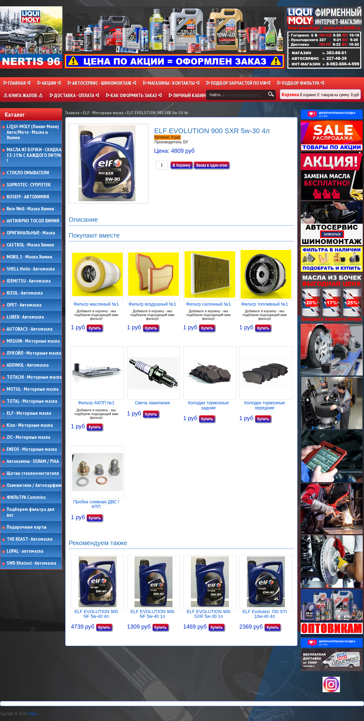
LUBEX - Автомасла (25, 317)
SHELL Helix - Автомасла (31, 269)
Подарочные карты (27, 527)
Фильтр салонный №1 (208, 304)
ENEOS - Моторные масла (32, 449)
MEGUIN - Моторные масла (33, 341)
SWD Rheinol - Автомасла (31, 563)
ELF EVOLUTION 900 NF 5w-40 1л (152, 614)
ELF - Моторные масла (29, 413)
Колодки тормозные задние (208, 405)
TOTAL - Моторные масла (32, 401)
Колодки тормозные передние (264, 405)
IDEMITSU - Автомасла (29, 281)
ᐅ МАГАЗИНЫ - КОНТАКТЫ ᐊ (171, 83)
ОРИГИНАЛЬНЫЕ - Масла (31, 233)
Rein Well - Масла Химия (30, 209)
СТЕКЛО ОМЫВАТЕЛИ (28, 173)
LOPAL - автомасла (25, 551)
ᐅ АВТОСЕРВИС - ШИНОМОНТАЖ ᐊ (101, 83)
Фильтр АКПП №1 (96, 402)
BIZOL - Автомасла (25, 293)
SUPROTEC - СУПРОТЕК (29, 185)
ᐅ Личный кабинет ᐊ (192, 95)
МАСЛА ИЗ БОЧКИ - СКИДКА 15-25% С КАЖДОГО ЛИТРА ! (34, 155)
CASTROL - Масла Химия (30, 245)
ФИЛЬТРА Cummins (26, 497)
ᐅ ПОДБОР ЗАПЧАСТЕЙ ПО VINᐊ (238, 83)
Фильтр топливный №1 (264, 304)
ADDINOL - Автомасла (28, 365)
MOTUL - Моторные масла (33, 389)
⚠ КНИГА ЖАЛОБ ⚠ (23, 95)
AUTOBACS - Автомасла (30, 329)
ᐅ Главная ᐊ (16, 83)
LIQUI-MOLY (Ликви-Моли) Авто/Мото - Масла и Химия (33, 132)
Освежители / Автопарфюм (34, 485)
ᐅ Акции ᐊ (49, 83)
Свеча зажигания (152, 402)
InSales (32, 713)
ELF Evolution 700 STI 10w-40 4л (264, 614)
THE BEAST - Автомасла (30, 539)
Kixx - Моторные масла (30, 425)
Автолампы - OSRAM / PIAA (33, 461)
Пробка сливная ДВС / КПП (96, 504)
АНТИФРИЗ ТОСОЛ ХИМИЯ (33, 221)
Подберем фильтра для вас (30, 512)
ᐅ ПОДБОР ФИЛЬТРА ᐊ (300, 83)
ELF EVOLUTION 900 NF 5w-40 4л (96, 614)
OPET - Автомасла (24, 305)
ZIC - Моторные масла (28, 437)
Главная (72, 112)
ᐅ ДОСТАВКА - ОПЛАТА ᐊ (74, 95)
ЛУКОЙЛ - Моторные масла (34, 353)
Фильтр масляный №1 (96, 304)
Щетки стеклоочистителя (33, 473)
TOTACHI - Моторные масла (34, 377)
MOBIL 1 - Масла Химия (29, 257)
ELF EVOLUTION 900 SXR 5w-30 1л (208, 614)
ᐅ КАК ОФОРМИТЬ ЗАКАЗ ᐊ (134, 95)
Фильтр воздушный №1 (152, 304)
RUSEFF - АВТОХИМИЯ (28, 197)
